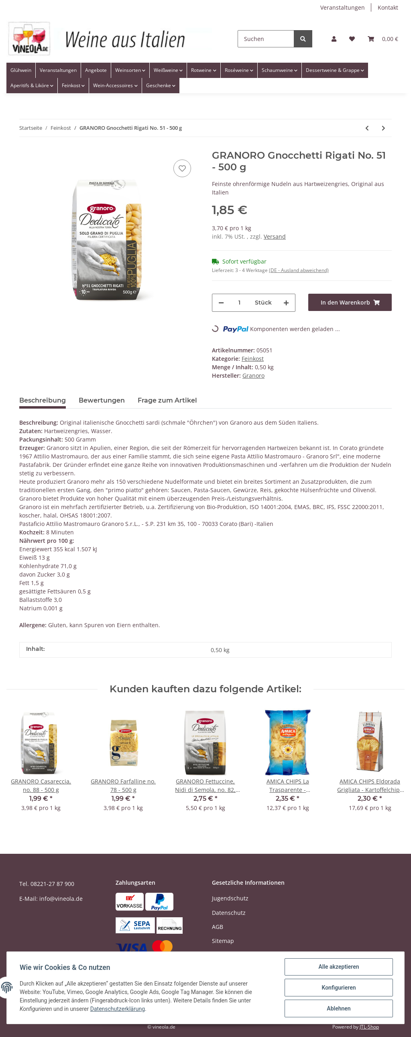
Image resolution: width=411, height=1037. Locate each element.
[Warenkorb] (383, 39)
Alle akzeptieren (338, 966)
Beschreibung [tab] (42, 400)
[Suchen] (266, 38)
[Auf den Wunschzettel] (182, 168)
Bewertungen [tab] (102, 400)
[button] (334, 39)
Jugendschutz (230, 898)
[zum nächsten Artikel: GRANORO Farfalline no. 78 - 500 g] (383, 128)
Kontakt (388, 7)
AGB (217, 927)
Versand (275, 236)
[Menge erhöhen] (286, 302)
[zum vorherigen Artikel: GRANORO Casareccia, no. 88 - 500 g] (367, 128)
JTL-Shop (369, 1026)
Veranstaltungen (342, 7)
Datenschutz (229, 912)
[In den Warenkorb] (350, 302)
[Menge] (239, 302)
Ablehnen (338, 1008)
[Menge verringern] (221, 302)
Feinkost (253, 358)
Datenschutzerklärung (117, 1009)
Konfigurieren (338, 987)
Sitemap (223, 941)
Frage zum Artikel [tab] (167, 400)
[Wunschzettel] (352, 39)
